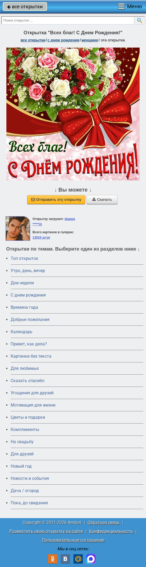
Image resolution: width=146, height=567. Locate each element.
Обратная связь (104, 522)
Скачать (102, 199)
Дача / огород (25, 490)
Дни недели (22, 282)
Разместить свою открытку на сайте (46, 531)
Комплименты (25, 429)
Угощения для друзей (32, 392)
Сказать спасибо (27, 380)
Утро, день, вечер (28, 270)
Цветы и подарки (28, 417)
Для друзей (22, 453)
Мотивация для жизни (33, 405)
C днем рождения (28, 295)
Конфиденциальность (111, 531)
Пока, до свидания (29, 502)
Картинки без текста (31, 356)
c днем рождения (63, 40)
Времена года (24, 307)
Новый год (21, 466)
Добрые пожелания (30, 319)
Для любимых (25, 368)
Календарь (22, 331)
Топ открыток (24, 258)
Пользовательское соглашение (73, 540)
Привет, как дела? (29, 343)
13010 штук (41, 237)
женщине (90, 40)
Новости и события (30, 478)
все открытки (25, 6)
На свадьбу (22, 441)
